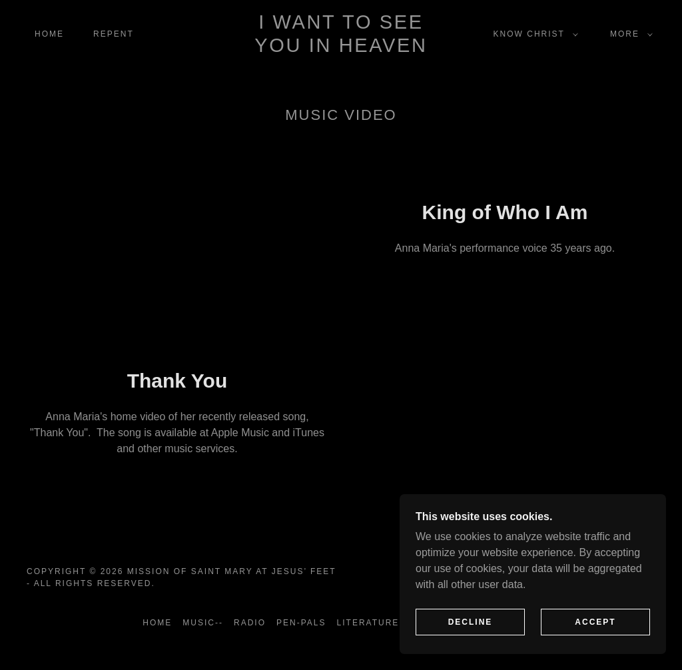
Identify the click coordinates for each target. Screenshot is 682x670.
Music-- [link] (202, 622)
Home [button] (157, 622)
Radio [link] (250, 622)
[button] (533, 34)
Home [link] (49, 34)
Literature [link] (368, 622)
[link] (341, 48)
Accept (595, 622)
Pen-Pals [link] (301, 622)
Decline (470, 622)
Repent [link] (113, 34)
